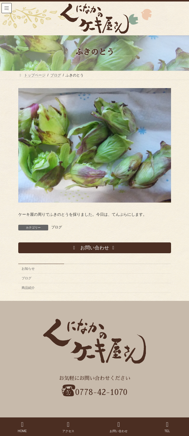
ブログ (56, 227)
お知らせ (28, 268)
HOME (22, 427)
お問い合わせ (119, 427)
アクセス (68, 427)
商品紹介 (28, 287)
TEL (167, 427)
